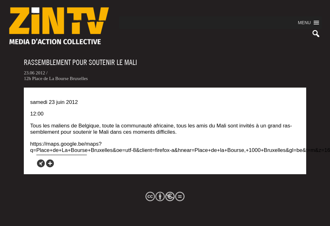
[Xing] (41, 163)
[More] (50, 163)
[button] (304, 22)
